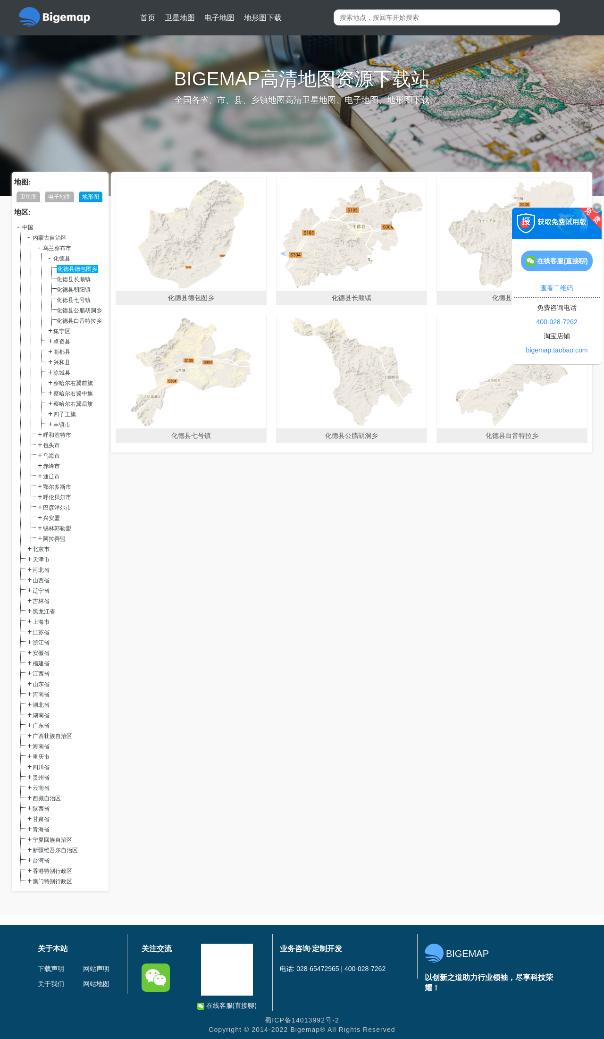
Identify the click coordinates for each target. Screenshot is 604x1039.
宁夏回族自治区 (52, 840)
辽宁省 (41, 590)
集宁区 (61, 331)
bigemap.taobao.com (557, 350)
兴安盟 (51, 518)
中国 (28, 227)
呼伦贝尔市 (57, 497)
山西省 (41, 580)
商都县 (61, 352)
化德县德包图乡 (77, 269)
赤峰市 (51, 466)
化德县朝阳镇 (74, 289)
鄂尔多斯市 (57, 487)
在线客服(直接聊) (227, 1006)
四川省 (41, 767)
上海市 (41, 622)
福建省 (41, 663)
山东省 (41, 684)
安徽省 (41, 653)
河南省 (41, 694)
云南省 (41, 788)
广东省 (41, 725)
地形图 (90, 196)
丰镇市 (61, 424)
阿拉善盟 (54, 539)
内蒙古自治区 (50, 238)
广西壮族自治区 (52, 736)
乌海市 (51, 455)
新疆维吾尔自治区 (55, 850)
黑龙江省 (44, 611)
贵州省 (41, 777)
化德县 (61, 258)
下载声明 (51, 968)
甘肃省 (41, 819)
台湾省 (41, 860)
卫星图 (28, 196)
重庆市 (41, 757)
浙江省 (41, 642)
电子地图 (219, 18)
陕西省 (41, 808)
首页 (147, 18)
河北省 (41, 570)
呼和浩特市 (57, 435)
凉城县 (61, 372)
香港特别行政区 (52, 871)
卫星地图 (180, 18)
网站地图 (96, 984)
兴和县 (61, 362)
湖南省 (41, 715)
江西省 (41, 673)
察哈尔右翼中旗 (73, 393)
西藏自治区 (47, 798)
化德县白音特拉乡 (79, 321)
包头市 (51, 445)
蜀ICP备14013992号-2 (302, 1020)
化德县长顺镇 (74, 279)
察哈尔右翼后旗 (73, 404)
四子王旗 (64, 414)
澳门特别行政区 (52, 881)
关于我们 (51, 984)
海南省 (41, 746)
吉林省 (41, 601)
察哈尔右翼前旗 (73, 383)
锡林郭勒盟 (57, 528)
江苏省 (41, 632)
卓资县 (61, 341)
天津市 (41, 559)
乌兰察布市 (57, 248)
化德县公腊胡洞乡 (79, 310)
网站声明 (96, 968)
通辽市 (51, 476)
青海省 (41, 829)
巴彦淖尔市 (57, 507)
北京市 (41, 549)
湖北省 (41, 705)
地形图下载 (263, 18)
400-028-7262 (556, 322)
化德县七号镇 (74, 300)
